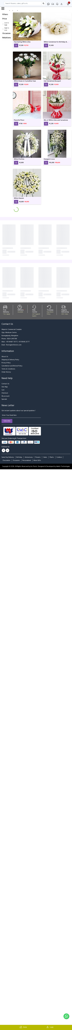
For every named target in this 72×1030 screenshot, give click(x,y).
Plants (52, 457)
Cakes (45, 457)
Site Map (5, 387)
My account (6, 396)
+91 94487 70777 (12, 342)
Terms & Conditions (8, 369)
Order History (6, 372)
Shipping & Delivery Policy (10, 360)
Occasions (16, 460)
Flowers (38, 457)
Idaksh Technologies (63, 466)
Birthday (19, 457)
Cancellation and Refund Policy (12, 366)
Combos (59, 457)
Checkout (5, 393)
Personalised (26, 460)
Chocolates (6, 460)
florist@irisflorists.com (13, 345)
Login (49, 1027)
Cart (3, 390)
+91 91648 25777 (24, 342)
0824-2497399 (12, 339)
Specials (4, 399)
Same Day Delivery (8, 457)
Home (22, 1027)
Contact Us (5, 384)
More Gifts (37, 460)
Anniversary (29, 457)
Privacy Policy (6, 363)
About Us (5, 357)
